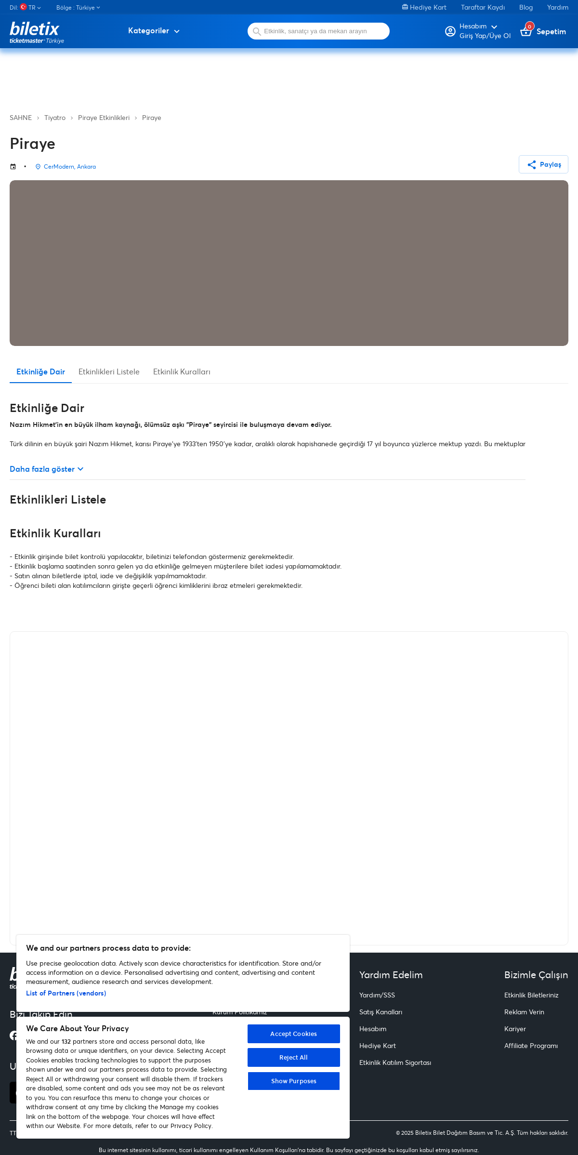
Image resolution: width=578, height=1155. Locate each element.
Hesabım (372, 1028)
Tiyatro (55, 117)
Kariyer (515, 1028)
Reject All (293, 1057)
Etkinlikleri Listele (109, 371)
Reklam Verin (524, 1011)
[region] (183, 1037)
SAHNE (21, 117)
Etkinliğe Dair (40, 371)
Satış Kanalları (380, 1011)
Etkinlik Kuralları (181, 371)
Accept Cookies (293, 1033)
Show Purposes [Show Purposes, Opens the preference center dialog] (294, 1080)
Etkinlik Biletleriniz (531, 994)
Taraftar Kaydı (483, 7)
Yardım (557, 7)
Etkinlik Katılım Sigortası (395, 1062)
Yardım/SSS (377, 994)
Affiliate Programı (531, 1045)
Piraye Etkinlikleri (104, 117)
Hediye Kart (424, 7)
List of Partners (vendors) (66, 992)
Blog (526, 7)
